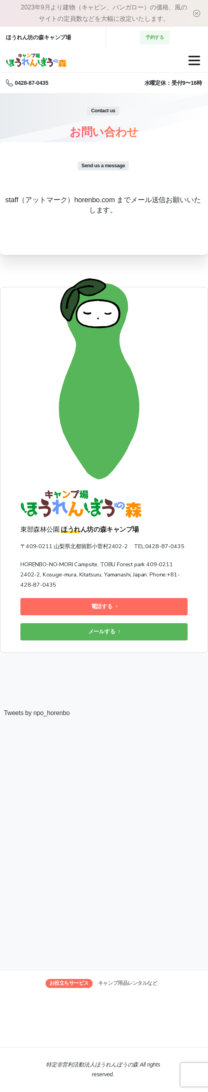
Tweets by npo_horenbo (36, 713)
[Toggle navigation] (194, 60)
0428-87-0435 (27, 83)
